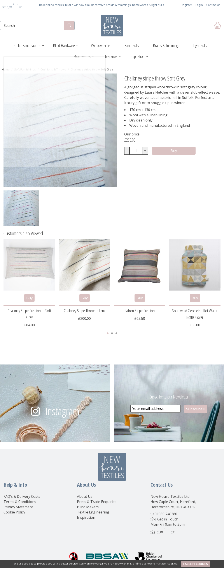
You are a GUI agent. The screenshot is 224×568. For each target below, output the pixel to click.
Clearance (110, 56)
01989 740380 (166, 514)
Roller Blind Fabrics (27, 45)
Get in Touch (167, 519)
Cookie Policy (14, 512)
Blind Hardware (64, 45)
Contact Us (213, 5)
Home (6, 69)
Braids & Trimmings (166, 45)
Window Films (100, 45)
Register (186, 5)
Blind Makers (88, 507)
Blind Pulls (131, 45)
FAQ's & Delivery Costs (22, 496)
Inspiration (137, 56)
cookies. (172, 563)
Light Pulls (200, 45)
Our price (132, 134)
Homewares (82, 56)
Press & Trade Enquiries (96, 501)
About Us (84, 496)
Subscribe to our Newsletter (168, 397)
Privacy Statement (18, 507)
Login (199, 5)
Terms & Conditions (20, 501)
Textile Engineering (93, 512)
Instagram (62, 411)
